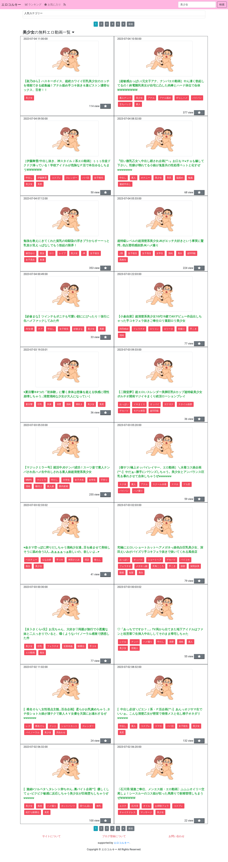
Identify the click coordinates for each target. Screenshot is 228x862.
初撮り (181, 329)
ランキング (33, 4)
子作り (104, 480)
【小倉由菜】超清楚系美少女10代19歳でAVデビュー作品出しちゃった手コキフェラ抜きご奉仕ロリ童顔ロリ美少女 (159, 318)
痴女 (28, 566)
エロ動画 (30, 652)
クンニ (52, 726)
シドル (122, 641)
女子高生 (30, 259)
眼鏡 (121, 572)
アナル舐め (165, 97)
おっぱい (124, 404)
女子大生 (79, 480)
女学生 (159, 253)
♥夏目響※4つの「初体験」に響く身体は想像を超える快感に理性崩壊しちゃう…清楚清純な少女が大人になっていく (66, 394)
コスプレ (56, 177)
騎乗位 (81, 646)
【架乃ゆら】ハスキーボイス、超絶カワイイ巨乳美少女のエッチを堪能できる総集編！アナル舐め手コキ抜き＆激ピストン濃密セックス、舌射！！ (66, 86)
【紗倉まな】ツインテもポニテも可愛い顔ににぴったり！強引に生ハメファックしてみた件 (66, 318)
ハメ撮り (138, 490)
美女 (42, 253)
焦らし (97, 559)
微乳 (98, 806)
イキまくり (139, 404)
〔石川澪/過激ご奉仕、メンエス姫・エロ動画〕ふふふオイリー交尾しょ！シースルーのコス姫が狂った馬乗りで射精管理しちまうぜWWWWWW (160, 794)
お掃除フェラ (162, 806)
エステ (122, 806)
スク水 (122, 484)
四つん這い (85, 806)
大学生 (66, 480)
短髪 (131, 572)
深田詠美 (194, 566)
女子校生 (98, 177)
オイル (146, 806)
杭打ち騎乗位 (32, 812)
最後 (130, 24)
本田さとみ (74, 559)
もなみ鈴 (46, 559)
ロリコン (154, 329)
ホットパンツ (68, 806)
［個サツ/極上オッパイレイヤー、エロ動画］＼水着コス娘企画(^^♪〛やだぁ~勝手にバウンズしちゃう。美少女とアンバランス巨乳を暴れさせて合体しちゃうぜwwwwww (160, 472)
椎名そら (39, 726)
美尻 (40, 184)
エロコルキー (11, 5)
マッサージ (146, 812)
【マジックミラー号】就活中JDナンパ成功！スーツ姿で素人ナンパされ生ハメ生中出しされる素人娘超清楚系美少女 (67, 469)
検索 (222, 4)
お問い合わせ (176, 836)
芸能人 (134, 648)
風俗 (40, 806)
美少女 (29, 97)
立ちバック (125, 104)
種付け (38, 486)
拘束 (49, 404)
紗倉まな (78, 329)
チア (40, 329)
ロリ (51, 253)
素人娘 (50, 486)
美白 (180, 253)
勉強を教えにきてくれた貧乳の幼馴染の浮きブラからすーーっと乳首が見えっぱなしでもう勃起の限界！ (66, 243)
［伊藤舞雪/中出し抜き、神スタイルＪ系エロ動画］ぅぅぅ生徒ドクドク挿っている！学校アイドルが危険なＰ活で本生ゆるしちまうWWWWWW (67, 165)
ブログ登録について (114, 836)
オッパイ (154, 404)
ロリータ (168, 329)
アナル (151, 97)
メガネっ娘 (141, 566)
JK (84, 253)
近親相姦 (68, 646)
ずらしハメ (182, 97)
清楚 (59, 404)
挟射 (183, 566)
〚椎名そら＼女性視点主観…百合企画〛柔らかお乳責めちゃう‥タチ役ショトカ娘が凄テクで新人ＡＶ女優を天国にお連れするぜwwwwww (67, 714)
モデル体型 (139, 410)
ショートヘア (155, 559)
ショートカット (69, 726)
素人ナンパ (125, 97)
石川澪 (134, 806)
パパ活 (85, 177)
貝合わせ (60, 732)
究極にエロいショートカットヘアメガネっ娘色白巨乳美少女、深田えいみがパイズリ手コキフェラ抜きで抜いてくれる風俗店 (160, 549)
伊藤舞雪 (42, 177)
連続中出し (125, 184)
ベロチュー (31, 559)
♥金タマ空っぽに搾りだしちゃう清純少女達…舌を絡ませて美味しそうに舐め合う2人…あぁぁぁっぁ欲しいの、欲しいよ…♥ (67, 549)
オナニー (145, 177)
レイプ (62, 253)
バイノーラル (32, 732)
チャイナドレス (127, 812)
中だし (54, 480)
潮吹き (79, 404)
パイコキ (185, 559)
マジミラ (41, 480)
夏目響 (29, 404)
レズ (28, 726)
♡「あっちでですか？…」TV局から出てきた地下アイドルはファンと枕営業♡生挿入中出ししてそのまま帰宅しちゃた (160, 631)
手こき (193, 329)
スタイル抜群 (185, 404)
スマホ (174, 484)
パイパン (197, 97)
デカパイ (124, 410)
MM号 (29, 480)
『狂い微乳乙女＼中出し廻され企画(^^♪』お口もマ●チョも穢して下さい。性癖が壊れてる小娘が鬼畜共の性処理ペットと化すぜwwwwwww (160, 165)
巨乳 (40, 404)
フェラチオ (139, 329)
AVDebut (123, 329)
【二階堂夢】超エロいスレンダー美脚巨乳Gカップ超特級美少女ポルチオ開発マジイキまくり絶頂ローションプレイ (159, 394)
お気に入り (52, 4)
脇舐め (179, 177)
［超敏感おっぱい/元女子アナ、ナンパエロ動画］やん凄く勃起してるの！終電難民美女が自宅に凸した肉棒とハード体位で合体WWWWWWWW (160, 86)
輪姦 (190, 177)
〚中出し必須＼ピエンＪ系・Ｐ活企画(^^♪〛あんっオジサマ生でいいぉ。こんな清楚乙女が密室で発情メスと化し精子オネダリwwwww (159, 714)
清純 (170, 253)
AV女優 (29, 329)
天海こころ (158, 566)
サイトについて (51, 836)
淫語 (87, 559)
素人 (138, 104)
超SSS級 (191, 253)
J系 (121, 253)
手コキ (59, 559)
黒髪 (102, 329)
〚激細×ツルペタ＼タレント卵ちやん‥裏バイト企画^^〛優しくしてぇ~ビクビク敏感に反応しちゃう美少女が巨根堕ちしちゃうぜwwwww (66, 794)
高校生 (122, 259)
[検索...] (197, 4)
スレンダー (71, 177)
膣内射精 (63, 486)
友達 (42, 259)
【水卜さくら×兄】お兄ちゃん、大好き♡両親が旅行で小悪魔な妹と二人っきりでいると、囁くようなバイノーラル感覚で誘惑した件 (66, 634)
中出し (29, 177)
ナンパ (134, 641)
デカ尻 (186, 484)
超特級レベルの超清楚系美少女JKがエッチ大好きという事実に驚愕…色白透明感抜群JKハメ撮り (160, 243)
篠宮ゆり (30, 253)
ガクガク (168, 404)
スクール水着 (159, 484)
